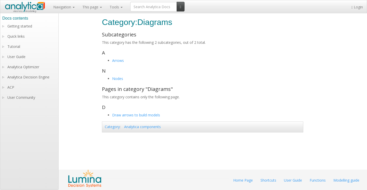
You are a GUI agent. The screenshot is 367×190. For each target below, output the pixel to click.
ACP (10, 87)
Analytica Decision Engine (28, 77)
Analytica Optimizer (23, 66)
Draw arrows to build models (136, 115)
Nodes (117, 78)
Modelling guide (346, 180)
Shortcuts (268, 180)
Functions (318, 180)
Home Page (243, 180)
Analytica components (142, 126)
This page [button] (92, 7)
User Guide (16, 56)
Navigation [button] (64, 7)
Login (357, 7)
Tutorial (13, 46)
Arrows (118, 60)
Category (112, 126)
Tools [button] (116, 7)
